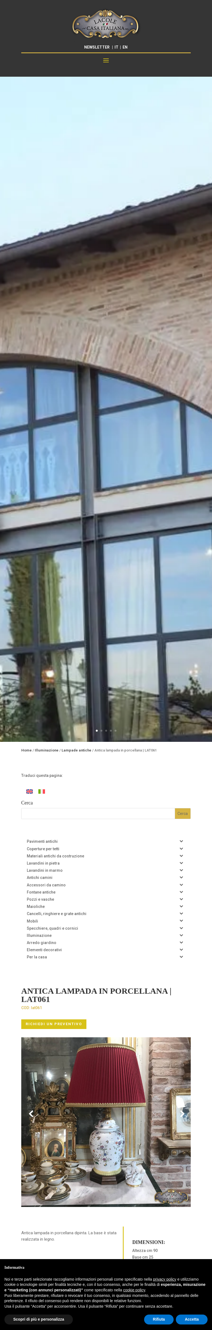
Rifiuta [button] (159, 1319)
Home (26, 750)
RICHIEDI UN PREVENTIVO (54, 1024)
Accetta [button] (192, 1319)
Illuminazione (47, 750)
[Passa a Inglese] (29, 791)
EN (125, 47)
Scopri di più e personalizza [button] (38, 1319)
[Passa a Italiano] (42, 791)
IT (116, 47)
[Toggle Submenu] (181, 840)
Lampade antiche (76, 750)
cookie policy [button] (134, 1290)
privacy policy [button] (164, 1279)
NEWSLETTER (97, 47)
